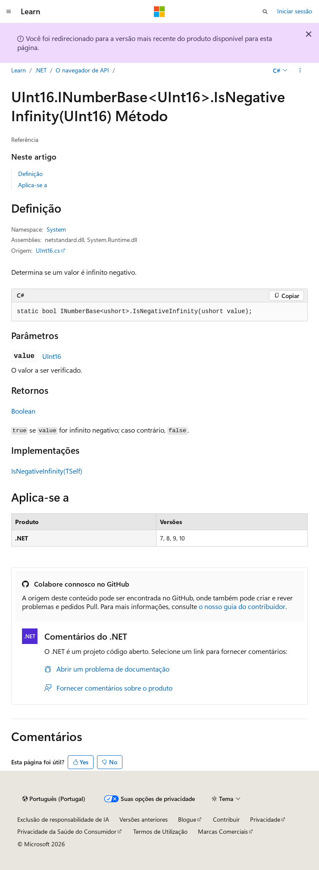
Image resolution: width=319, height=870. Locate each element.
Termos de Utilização (160, 831)
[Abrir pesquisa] (265, 11)
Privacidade (265, 819)
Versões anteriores (143, 819)
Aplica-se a (32, 185)
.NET (41, 70)
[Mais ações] (300, 70)
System (56, 229)
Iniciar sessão (294, 11)
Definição (30, 174)
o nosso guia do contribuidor (242, 606)
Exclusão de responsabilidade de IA (63, 819)
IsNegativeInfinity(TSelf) (46, 470)
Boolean (23, 410)
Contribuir (226, 819)
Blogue (187, 819)
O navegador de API (82, 70)
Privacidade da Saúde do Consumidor (66, 831)
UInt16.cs (48, 250)
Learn (18, 70)
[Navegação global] (8, 11)
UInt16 (51, 356)
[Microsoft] (159, 11)
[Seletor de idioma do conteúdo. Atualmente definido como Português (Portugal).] (54, 799)
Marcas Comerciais (223, 831)
